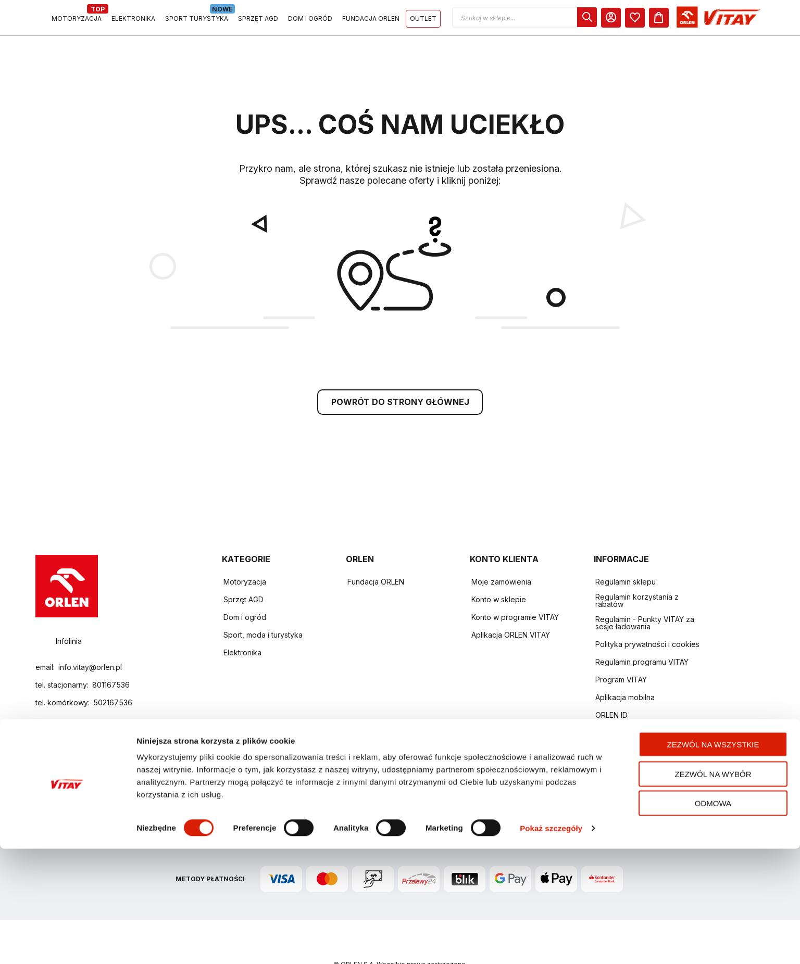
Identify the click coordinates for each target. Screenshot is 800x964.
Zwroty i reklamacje (628, 736)
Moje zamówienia (501, 550)
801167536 (111, 654)
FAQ (602, 719)
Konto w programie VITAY (515, 585)
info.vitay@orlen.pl (90, 636)
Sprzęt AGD (243, 568)
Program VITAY (621, 648)
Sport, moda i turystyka (263, 603)
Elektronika (242, 621)
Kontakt (608, 701)
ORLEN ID (611, 683)
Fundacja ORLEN (375, 550)
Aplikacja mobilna (625, 666)
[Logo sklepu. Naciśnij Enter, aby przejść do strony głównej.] (83, 20)
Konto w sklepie (498, 568)
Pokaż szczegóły (551, 943)
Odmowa (713, 918)
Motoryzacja (244, 550)
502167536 (112, 671)
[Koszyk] (755, 20)
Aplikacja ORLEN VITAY (510, 603)
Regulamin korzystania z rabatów (637, 569)
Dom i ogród (244, 585)
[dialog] (683, 20)
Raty (602, 754)
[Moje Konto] (707, 20)
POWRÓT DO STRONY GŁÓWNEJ (400, 370)
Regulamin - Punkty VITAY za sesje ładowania (644, 592)
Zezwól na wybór (713, 889)
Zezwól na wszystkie (713, 859)
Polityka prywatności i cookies (647, 612)
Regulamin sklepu (625, 550)
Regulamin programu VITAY (642, 630)
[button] (620, 20)
